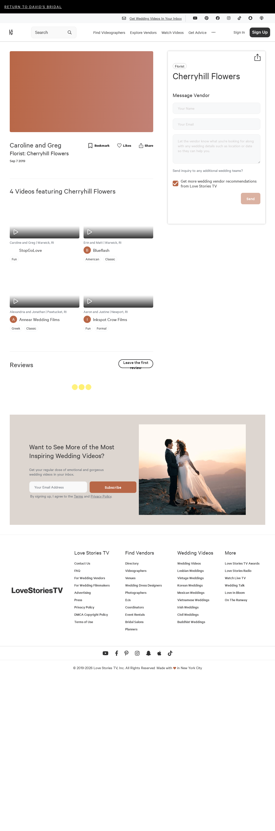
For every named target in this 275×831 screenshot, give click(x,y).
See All (135, 388)
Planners (131, 781)
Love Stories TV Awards (242, 715)
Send (251, 198)
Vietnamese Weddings (193, 752)
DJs (128, 752)
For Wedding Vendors (89, 730)
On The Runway (236, 752)
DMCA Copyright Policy (91, 766)
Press (78, 752)
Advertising (82, 744)
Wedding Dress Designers (143, 737)
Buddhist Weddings (191, 774)
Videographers (135, 722)
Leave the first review (135, 364)
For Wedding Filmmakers (92, 737)
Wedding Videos (189, 715)
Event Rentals (135, 766)
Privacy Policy (101, 648)
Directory (132, 715)
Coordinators (134, 759)
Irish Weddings (188, 759)
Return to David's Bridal (33, 6)
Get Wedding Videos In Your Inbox (154, 18)
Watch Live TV (235, 730)
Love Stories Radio (238, 722)
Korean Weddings (190, 737)
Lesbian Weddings (190, 722)
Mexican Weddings (190, 744)
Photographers (135, 744)
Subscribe (113, 639)
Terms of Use (83, 774)
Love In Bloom (235, 744)
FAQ (77, 722)
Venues (130, 730)
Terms (78, 648)
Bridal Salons (134, 774)
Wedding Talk (235, 737)
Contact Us (82, 715)
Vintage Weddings (190, 730)
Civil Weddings (188, 766)
